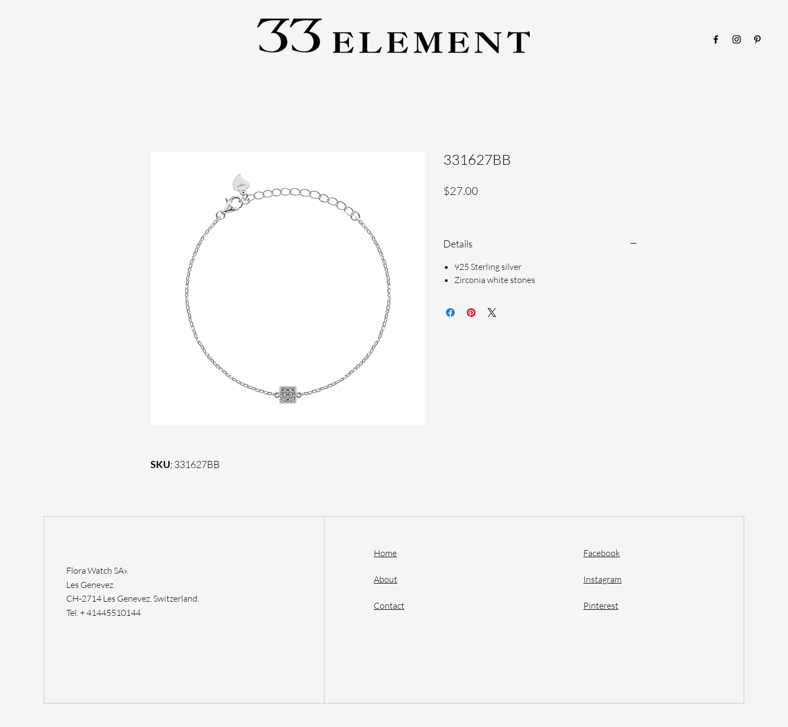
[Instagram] (736, 39)
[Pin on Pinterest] (471, 312)
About (385, 579)
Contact (389, 605)
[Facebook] (715, 39)
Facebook (601, 552)
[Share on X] (492, 312)
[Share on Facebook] (450, 312)
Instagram (602, 579)
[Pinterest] (757, 39)
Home (385, 552)
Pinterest (600, 605)
